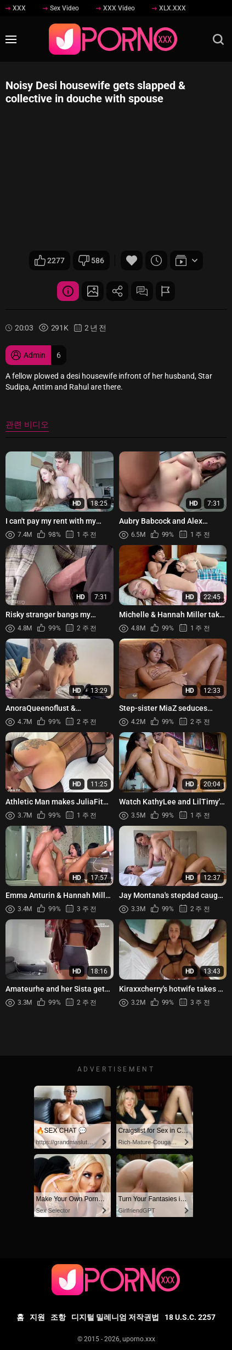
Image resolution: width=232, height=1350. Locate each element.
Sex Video (61, 8)
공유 (117, 291)
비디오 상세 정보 (68, 291)
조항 (58, 1317)
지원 (37, 1317)
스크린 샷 (92, 291)
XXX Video (115, 8)
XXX (15, 8)
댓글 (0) (142, 291)
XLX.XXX (169, 8)
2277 (50, 260)
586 (91, 260)
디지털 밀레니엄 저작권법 (115, 1317)
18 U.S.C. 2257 (190, 1317)
